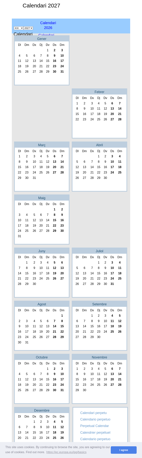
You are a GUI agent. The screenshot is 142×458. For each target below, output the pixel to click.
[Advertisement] (106, 26)
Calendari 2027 (41, 5)
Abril (99, 145)
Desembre (41, 410)
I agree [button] (123, 450)
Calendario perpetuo (95, 419)
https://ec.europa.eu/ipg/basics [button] (66, 452)
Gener (41, 39)
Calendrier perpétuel (95, 432)
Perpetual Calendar (94, 426)
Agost (42, 304)
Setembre (99, 304)
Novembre (99, 357)
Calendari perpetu (93, 413)
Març (41, 145)
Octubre (42, 357)
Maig (41, 198)
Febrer (99, 92)
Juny (41, 251)
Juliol (99, 251)
